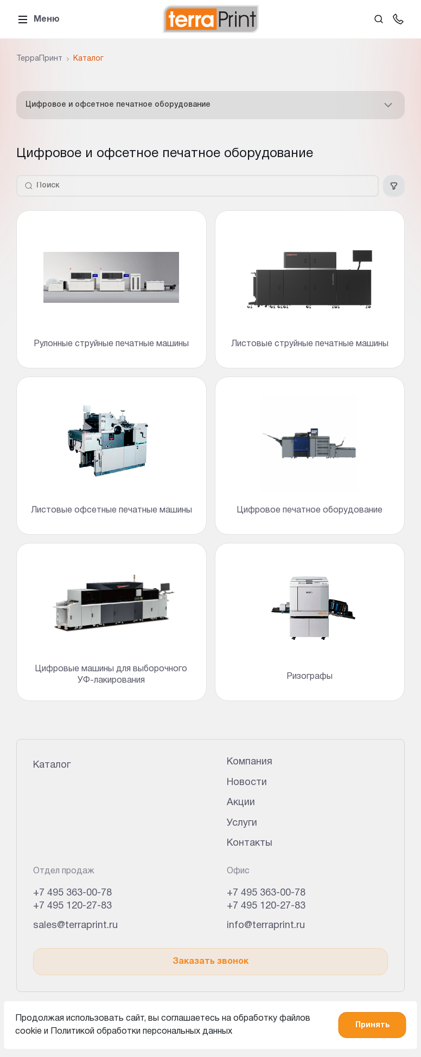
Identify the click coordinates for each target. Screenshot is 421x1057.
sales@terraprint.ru (75, 925)
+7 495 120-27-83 (72, 906)
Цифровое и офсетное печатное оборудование (210, 105)
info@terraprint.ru (266, 925)
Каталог (52, 765)
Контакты (249, 843)
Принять (372, 1025)
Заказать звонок (210, 961)
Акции (241, 802)
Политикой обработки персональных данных (141, 1031)
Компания (249, 762)
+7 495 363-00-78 (72, 893)
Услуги (242, 823)
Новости (247, 782)
